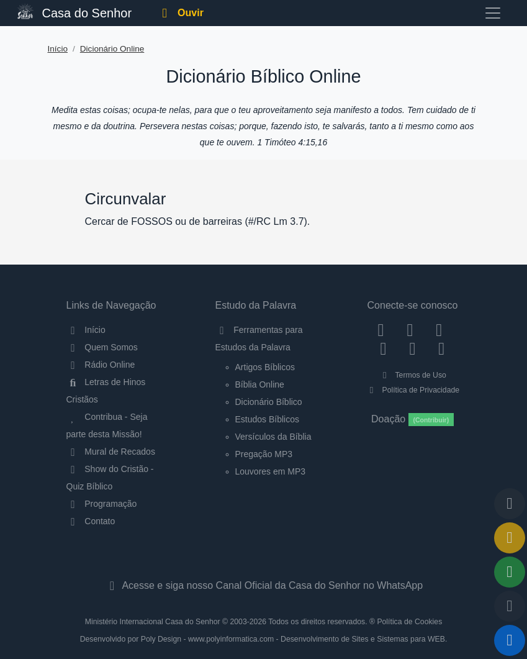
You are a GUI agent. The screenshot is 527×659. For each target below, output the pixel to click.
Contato (90, 521)
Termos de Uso (412, 375)
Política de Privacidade (412, 390)
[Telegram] (442, 348)
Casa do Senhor (74, 11)
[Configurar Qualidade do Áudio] (509, 606)
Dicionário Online (112, 48)
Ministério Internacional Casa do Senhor (152, 621)
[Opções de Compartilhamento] (509, 572)
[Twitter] (439, 330)
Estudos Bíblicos (267, 419)
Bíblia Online (259, 384)
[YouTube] (383, 348)
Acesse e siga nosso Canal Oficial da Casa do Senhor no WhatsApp (263, 585)
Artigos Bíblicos (265, 367)
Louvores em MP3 (270, 471)
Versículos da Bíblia (273, 437)
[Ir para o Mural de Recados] (509, 537)
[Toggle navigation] (493, 13)
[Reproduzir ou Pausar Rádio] (509, 640)
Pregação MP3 (264, 454)
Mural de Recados (110, 452)
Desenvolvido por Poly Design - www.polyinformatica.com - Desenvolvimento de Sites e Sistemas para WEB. (264, 639)
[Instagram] (410, 330)
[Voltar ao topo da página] (509, 503)
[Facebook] (381, 330)
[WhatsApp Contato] (412, 348)
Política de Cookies (409, 621)
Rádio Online (100, 365)
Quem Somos (102, 347)
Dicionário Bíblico (268, 402)
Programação (101, 504)
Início (58, 48)
